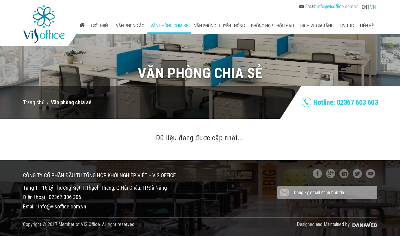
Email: (329, 6)
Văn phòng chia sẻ (71, 102)
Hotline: (345, 102)
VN (373, 7)
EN (364, 7)
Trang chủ (34, 102)
